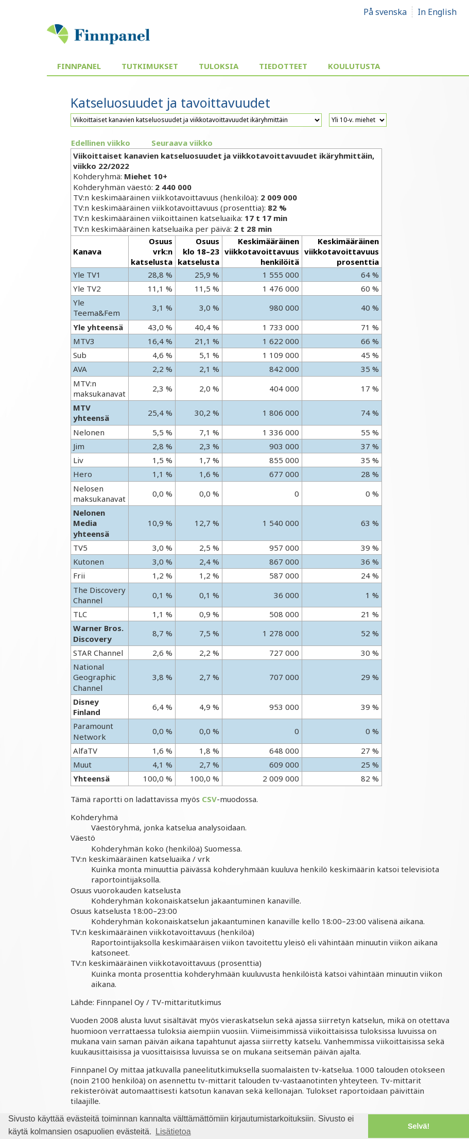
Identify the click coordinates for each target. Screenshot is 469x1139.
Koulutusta (354, 66)
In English (437, 12)
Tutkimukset (149, 66)
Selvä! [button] (418, 1126)
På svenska (385, 12)
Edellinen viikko (100, 143)
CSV (209, 799)
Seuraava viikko (182, 143)
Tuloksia (218, 66)
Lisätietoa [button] (173, 1131)
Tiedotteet (283, 66)
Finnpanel (79, 66)
